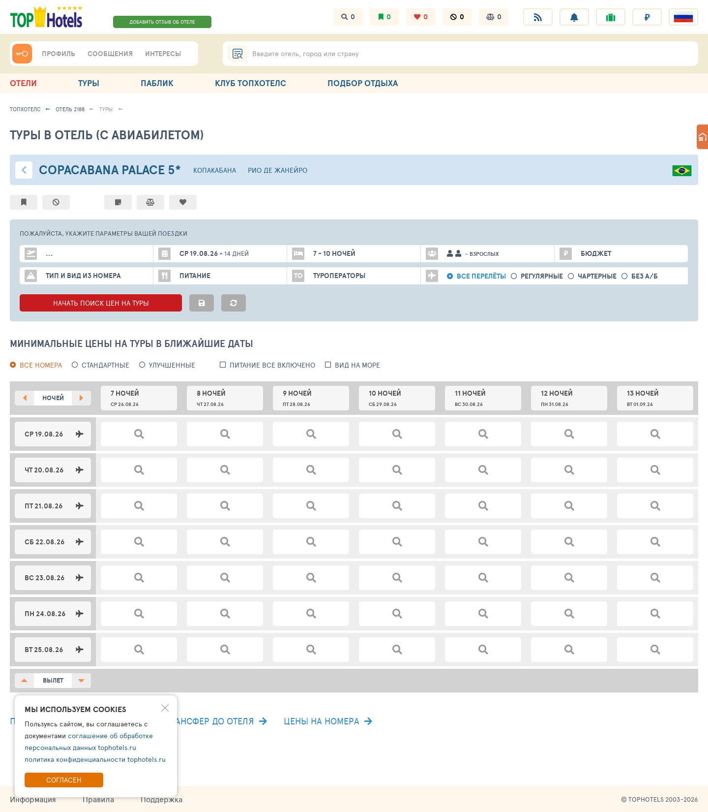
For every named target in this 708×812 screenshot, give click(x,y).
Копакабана (214, 170)
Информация (33, 799)
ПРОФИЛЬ (58, 54)
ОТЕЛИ (23, 83)
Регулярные (542, 276)
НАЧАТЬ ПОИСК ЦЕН (101, 303)
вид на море (357, 365)
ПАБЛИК (157, 83)
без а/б (644, 276)
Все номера (41, 365)
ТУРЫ (88, 83)
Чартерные (597, 276)
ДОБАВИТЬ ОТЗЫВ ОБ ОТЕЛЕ (162, 21)
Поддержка (161, 799)
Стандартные (105, 365)
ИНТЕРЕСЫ (163, 54)
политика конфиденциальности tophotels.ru (95, 759)
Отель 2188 (70, 109)
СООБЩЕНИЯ (110, 54)
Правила (98, 799)
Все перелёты (481, 276)
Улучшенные (172, 365)
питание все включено (272, 365)
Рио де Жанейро (277, 170)
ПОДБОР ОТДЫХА (362, 83)
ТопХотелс (25, 109)
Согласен (64, 779)
